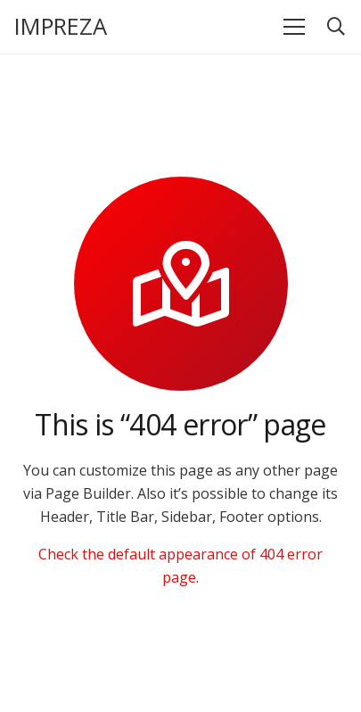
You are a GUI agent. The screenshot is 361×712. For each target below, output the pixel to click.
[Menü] (294, 26)
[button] (336, 27)
